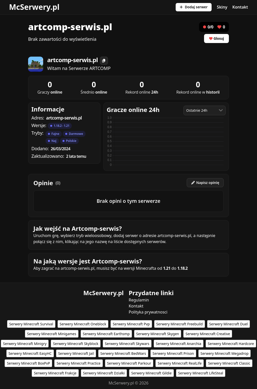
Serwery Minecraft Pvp (131, 324)
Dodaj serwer (194, 7)
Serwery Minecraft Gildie (151, 373)
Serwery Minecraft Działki (104, 373)
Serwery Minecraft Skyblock (75, 343)
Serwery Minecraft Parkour (129, 363)
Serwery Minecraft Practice (78, 363)
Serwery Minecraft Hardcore (231, 343)
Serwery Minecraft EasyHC (30, 353)
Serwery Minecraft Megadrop (225, 353)
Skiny (222, 7)
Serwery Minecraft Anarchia (178, 343)
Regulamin (139, 300)
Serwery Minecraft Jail (76, 353)
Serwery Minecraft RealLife (180, 363)
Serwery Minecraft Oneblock (83, 324)
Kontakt (240, 7)
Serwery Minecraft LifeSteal (200, 373)
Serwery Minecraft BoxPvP (28, 363)
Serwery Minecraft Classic (229, 363)
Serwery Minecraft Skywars (127, 343)
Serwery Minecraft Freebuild (179, 324)
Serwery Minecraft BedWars (123, 353)
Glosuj (216, 38)
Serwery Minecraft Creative (207, 333)
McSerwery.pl (34, 7)
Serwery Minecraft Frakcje (55, 373)
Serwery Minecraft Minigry (24, 343)
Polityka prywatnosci (148, 312)
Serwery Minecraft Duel (228, 324)
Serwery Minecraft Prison (173, 353)
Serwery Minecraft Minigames (51, 333)
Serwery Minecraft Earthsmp (106, 333)
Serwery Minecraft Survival (31, 324)
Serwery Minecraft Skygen (157, 333)
